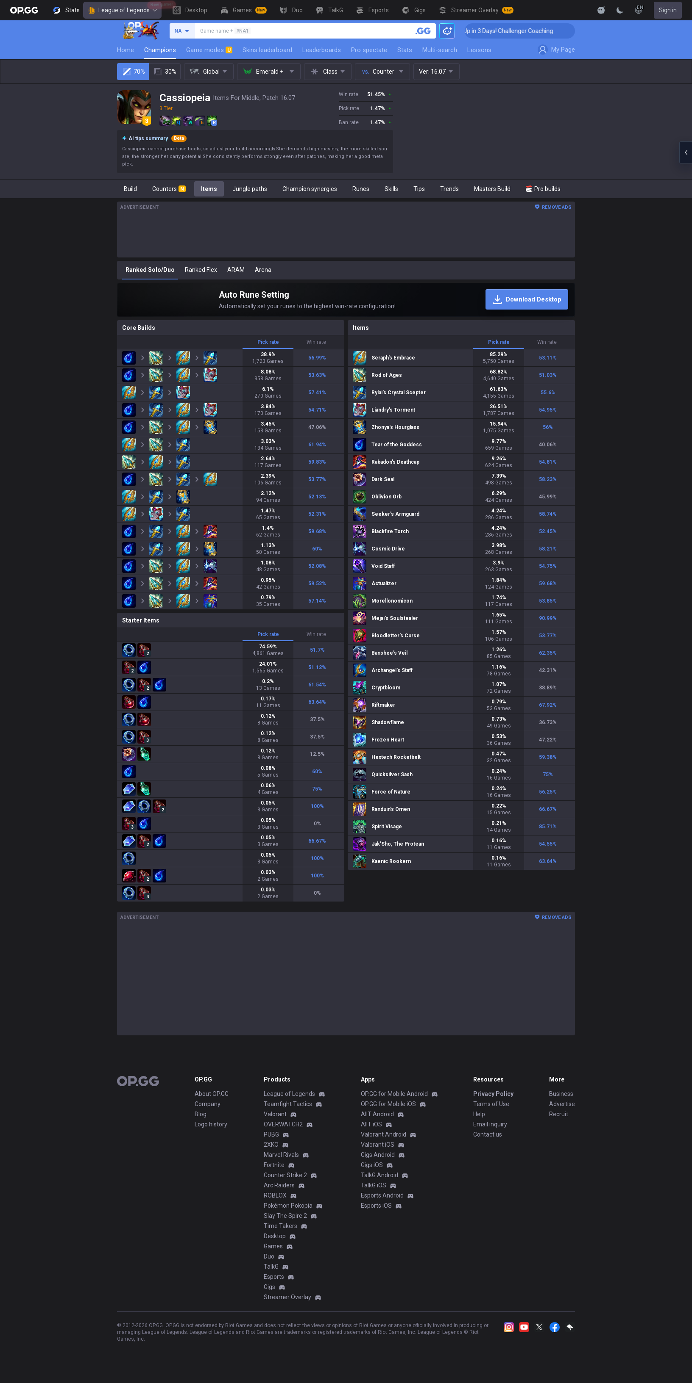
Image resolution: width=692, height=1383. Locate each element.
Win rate (316, 342)
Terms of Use (491, 1104)
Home (125, 50)
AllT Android (377, 1114)
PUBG (271, 1134)
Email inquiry (490, 1124)
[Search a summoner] (423, 31)
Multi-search (439, 50)
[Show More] (601, 10)
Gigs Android (378, 1154)
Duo (269, 1256)
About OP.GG (212, 1093)
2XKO (271, 1144)
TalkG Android (379, 1175)
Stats (404, 50)
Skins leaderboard (267, 50)
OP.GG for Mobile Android (394, 1093)
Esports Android (382, 1195)
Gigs (269, 1286)
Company (207, 1104)
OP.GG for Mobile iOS (388, 1104)
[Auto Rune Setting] (346, 300)
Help (479, 1114)
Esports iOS (376, 1205)
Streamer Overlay (287, 1297)
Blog (200, 1114)
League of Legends (122, 10)
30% (164, 71)
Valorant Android (383, 1134)
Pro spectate (369, 50)
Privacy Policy (493, 1093)
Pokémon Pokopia (288, 1205)
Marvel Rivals (281, 1154)
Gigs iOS (372, 1165)
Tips (419, 188)
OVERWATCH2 (283, 1124)
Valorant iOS (377, 1144)
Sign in (668, 10)
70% (133, 71)
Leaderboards (321, 50)
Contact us (487, 1134)
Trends (449, 188)
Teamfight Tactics (288, 1104)
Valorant (275, 1114)
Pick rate (268, 342)
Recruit (558, 1114)
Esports (274, 1276)
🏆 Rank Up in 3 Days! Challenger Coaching (527, 31)
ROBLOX (275, 1195)
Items (209, 188)
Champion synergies (309, 188)
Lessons (479, 50)
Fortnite (274, 1165)
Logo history (211, 1124)
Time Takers (280, 1226)
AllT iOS (371, 1124)
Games (273, 1246)
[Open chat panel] (685, 152)
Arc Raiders (279, 1185)
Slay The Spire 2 (285, 1215)
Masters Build (492, 188)
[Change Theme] (619, 10)
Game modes (209, 50)
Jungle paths (249, 188)
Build (130, 188)
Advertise (562, 1104)
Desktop (275, 1236)
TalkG (271, 1266)
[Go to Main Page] (24, 10)
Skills (391, 188)
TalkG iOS (373, 1185)
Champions (160, 50)
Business (561, 1093)
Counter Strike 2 (285, 1175)
